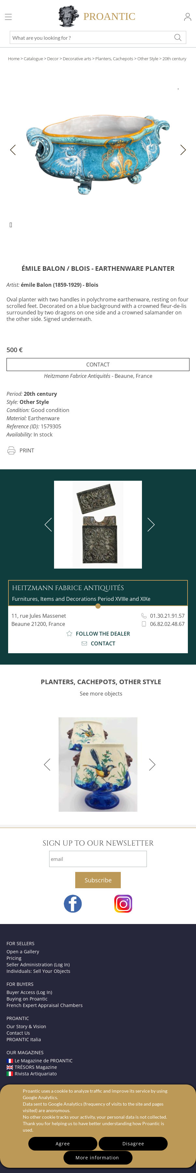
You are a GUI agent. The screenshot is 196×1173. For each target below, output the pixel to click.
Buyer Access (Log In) (29, 992)
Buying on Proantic (27, 999)
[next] (149, 525)
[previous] (49, 525)
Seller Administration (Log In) (38, 964)
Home (14, 59)
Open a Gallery (23, 951)
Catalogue (33, 59)
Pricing (14, 958)
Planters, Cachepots (114, 59)
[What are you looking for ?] (178, 37)
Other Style (147, 59)
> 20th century (172, 59)
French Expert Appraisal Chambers (45, 1005)
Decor (53, 59)
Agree (63, 1143)
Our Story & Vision (26, 1026)
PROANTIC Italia (24, 1039)
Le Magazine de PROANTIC (40, 1060)
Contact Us (18, 1033)
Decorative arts (77, 59)
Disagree (133, 1143)
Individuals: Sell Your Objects (38, 971)
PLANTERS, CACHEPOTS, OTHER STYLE (101, 681)
